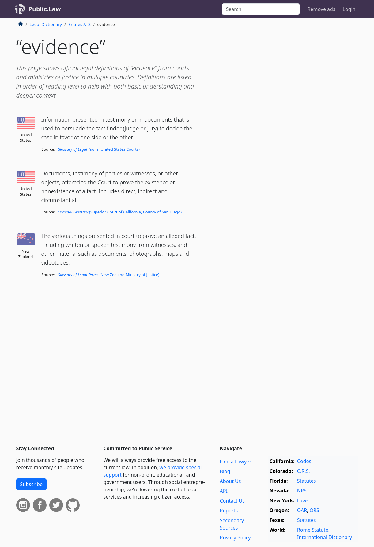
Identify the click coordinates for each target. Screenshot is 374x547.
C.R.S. (303, 471)
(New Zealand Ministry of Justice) (108, 274)
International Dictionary (324, 537)
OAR (302, 510)
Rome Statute (312, 529)
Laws (303, 500)
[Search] (261, 9)
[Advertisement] (312, 121)
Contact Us (232, 500)
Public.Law (44, 9)
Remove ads (321, 9)
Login (349, 9)
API (224, 491)
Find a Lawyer (235, 461)
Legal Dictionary (46, 24)
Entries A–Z (79, 24)
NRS (302, 490)
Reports (229, 510)
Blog (225, 471)
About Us (230, 481)
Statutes (306, 480)
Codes (304, 461)
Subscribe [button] (31, 484)
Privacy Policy (235, 537)
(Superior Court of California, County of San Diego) (119, 212)
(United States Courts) (98, 149)
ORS (314, 510)
